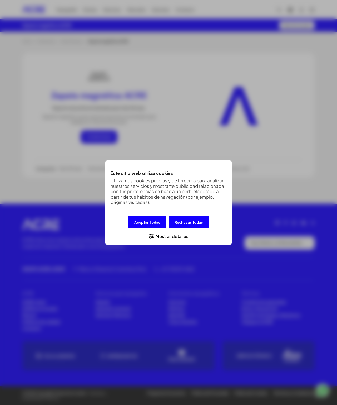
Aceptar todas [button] (147, 222)
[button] (168, 235)
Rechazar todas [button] (189, 222)
